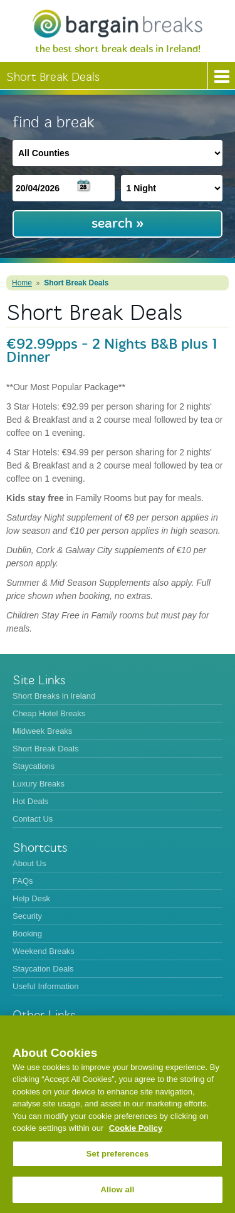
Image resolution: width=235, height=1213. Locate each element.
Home (22, 282)
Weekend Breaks (44, 951)
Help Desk (31, 898)
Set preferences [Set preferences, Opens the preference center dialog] (117, 1153)
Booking (27, 933)
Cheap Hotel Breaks (49, 713)
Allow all (118, 1189)
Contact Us (33, 819)
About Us (29, 863)
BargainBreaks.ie (117, 23)
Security (27, 916)
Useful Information (46, 986)
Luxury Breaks (39, 783)
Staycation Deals (43, 968)
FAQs (23, 881)
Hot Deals (30, 801)
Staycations (34, 766)
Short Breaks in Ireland (54, 696)
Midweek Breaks (42, 731)
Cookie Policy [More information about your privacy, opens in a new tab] (135, 1128)
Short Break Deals (76, 282)
